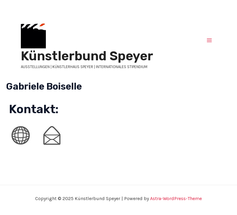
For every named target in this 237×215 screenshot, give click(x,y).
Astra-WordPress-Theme (176, 198)
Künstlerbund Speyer (87, 56)
